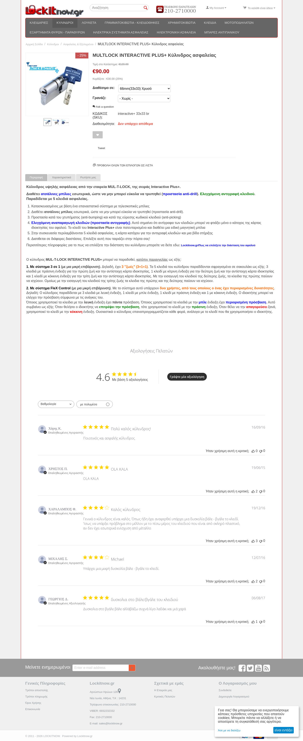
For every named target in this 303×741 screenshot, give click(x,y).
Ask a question (103, 106)
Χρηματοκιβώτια (182, 22)
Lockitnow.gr (84, 736)
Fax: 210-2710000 (101, 717)
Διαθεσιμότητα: (104, 124)
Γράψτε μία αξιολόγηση (187, 377)
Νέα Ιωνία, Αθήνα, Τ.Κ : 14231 (108, 698)
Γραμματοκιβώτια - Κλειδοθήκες (132, 22)
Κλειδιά (210, 22)
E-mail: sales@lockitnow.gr (106, 723)
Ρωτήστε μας (88, 177)
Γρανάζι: (99, 98)
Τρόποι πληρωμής (36, 696)
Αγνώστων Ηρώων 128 (105, 691)
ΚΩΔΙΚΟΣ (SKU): (100, 115)
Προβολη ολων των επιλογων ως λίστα (125, 165)
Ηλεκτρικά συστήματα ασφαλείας (120, 32)
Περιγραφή (36, 177)
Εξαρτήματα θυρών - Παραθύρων (57, 32)
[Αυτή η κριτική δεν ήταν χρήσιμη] (260, 451)
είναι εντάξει (283, 730)
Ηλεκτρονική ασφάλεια (176, 32)
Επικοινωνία (32, 709)
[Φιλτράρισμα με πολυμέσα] (94, 404)
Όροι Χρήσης (33, 702)
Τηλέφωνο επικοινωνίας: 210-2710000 (113, 704)
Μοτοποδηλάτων (239, 22)
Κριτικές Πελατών (164, 696)
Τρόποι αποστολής (36, 690)
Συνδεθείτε (225, 690)
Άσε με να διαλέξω (229, 730)
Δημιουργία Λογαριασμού (234, 696)
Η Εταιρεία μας (163, 690)
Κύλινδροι (65, 22)
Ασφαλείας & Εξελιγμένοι (78, 44)
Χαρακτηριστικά (61, 177)
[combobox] (56, 404)
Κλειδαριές (39, 22)
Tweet (101, 148)
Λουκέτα (89, 22)
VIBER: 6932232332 (102, 710)
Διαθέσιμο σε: (104, 88)
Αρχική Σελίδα (34, 44)
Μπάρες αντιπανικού (221, 32)
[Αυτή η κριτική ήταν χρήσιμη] (253, 451)
